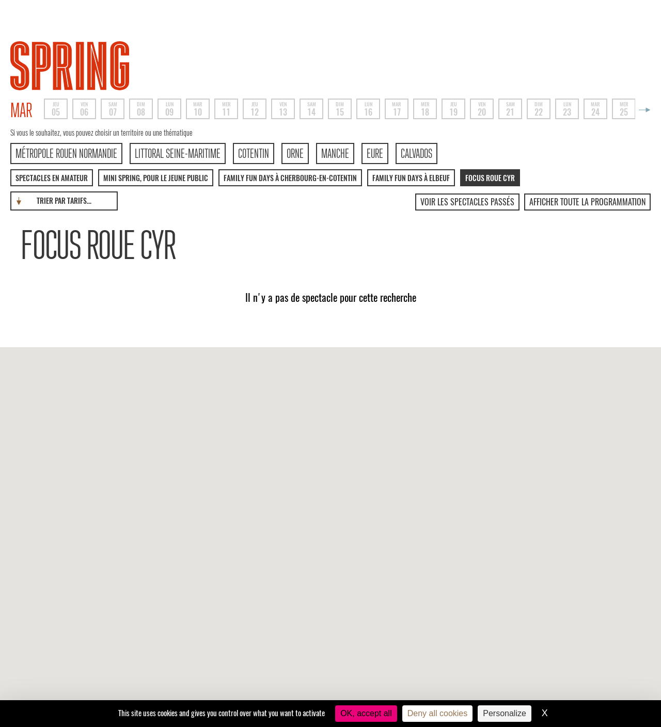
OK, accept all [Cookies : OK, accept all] (366, 713)
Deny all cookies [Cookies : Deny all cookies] (437, 713)
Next (643, 109)
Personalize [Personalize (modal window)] (504, 713)
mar (21, 110)
